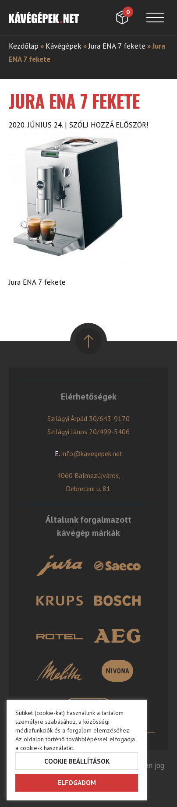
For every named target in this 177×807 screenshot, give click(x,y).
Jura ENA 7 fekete (116, 46)
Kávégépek (63, 46)
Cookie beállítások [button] (77, 761)
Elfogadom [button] (77, 783)
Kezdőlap (24, 46)
